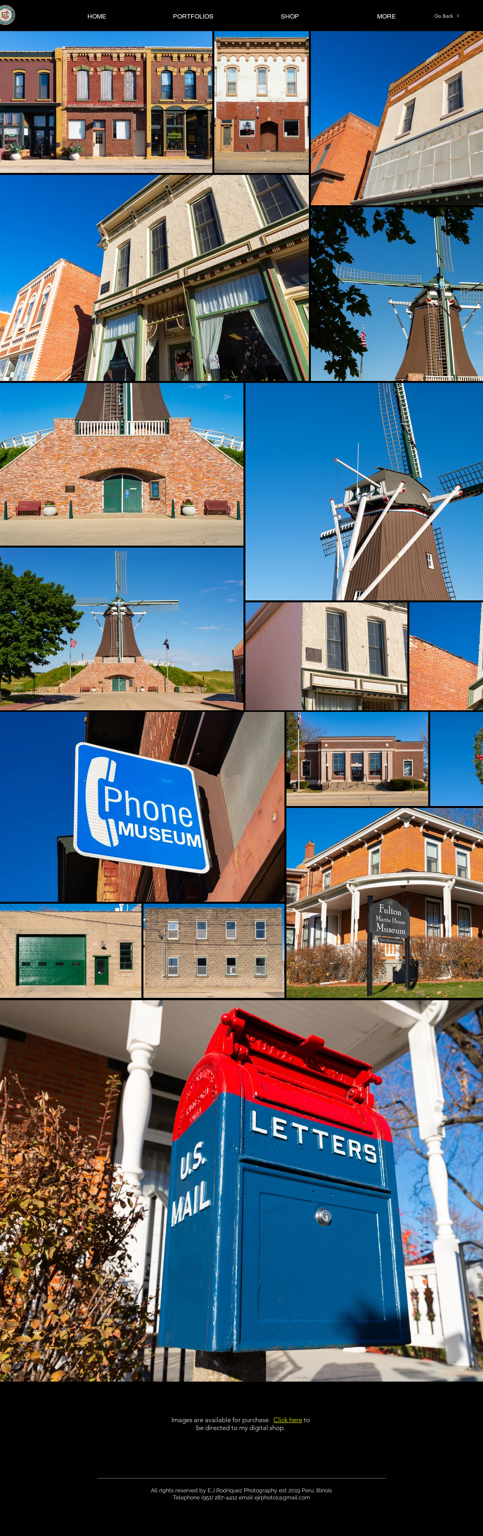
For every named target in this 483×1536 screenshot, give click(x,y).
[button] (193, 16)
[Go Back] (447, 16)
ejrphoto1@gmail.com (282, 1497)
